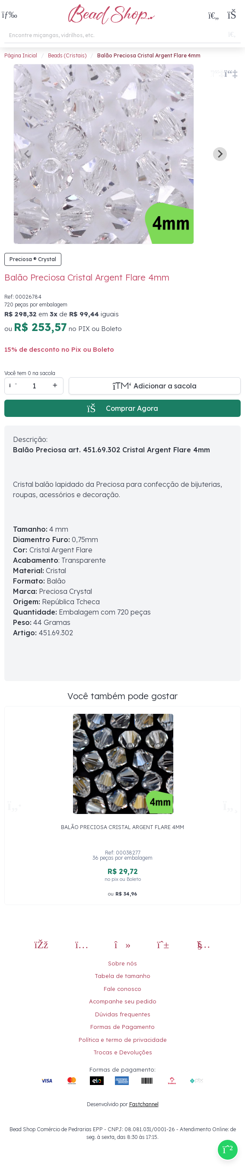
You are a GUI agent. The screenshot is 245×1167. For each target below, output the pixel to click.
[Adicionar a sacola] (155, 385)
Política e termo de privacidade (123, 1039)
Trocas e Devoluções (122, 1052)
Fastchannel (144, 1104)
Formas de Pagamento (122, 1026)
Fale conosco (122, 988)
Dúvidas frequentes (122, 1014)
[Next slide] (220, 154)
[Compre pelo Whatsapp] (228, 1150)
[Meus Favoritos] (213, 15)
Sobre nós (122, 963)
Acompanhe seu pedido (122, 1001)
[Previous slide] (27, 154)
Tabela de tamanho (122, 975)
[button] (9, 15)
